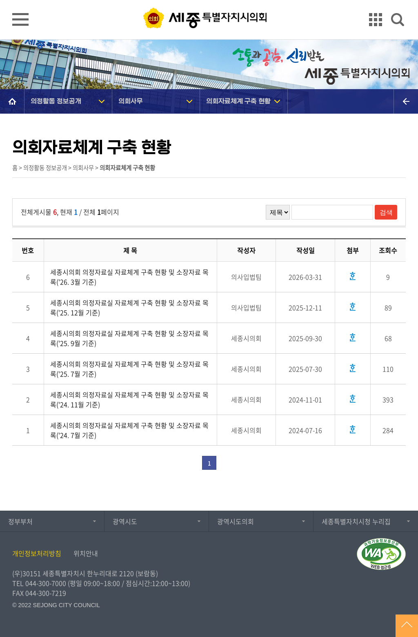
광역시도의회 (235, 521)
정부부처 (20, 521)
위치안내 (85, 553)
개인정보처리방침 (36, 553)
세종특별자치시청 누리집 (356, 521)
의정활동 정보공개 (56, 101)
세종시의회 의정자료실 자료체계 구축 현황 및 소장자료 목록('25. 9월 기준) (129, 338)
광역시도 (125, 521)
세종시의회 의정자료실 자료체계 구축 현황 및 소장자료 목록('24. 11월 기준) (129, 399)
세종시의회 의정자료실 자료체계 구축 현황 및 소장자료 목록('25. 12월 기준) (129, 307)
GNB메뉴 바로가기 (209, 0)
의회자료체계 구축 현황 (238, 101)
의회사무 (130, 101)
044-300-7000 (45, 583)
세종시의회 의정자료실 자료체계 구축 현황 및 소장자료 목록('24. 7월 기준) (129, 430)
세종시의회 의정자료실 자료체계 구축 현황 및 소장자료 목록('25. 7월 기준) (129, 369)
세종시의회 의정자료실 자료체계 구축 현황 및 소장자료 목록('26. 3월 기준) (129, 277)
